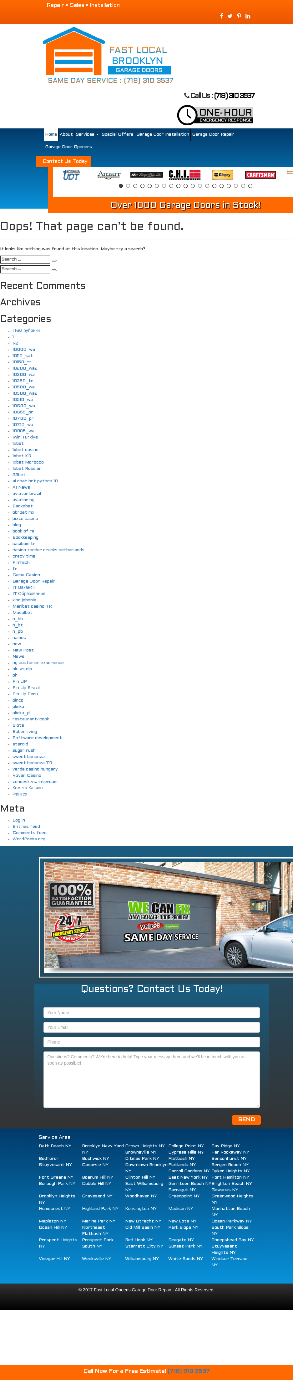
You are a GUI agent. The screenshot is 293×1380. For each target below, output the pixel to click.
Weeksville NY (96, 1259)
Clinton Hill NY (140, 1177)
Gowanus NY (224, 1190)
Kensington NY (141, 1209)
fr (15, 569)
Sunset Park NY (185, 1246)
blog (17, 525)
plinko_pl (21, 713)
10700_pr (23, 419)
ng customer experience (38, 663)
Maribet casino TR (32, 606)
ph (15, 675)
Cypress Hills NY (186, 1152)
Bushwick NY (95, 1159)
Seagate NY (181, 1240)
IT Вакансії (24, 588)
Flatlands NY (182, 1165)
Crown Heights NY (145, 1146)
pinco (18, 700)
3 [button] (135, 186)
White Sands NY (185, 1259)
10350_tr (23, 381)
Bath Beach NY (55, 1146)
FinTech (21, 563)
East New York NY (188, 1177)
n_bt (18, 625)
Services (87, 134)
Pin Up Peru (25, 694)
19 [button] (250, 186)
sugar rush (24, 751)
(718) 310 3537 (234, 96)
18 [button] (243, 186)
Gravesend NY (97, 1196)
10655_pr (23, 412)
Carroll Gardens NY (189, 1171)
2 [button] (128, 186)
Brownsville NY (141, 1152)
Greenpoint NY (184, 1196)
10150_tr (22, 362)
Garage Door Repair (213, 134)
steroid (20, 744)
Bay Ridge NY (225, 1146)
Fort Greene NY (56, 1177)
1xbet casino (25, 450)
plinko (18, 707)
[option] (71, 175)
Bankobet (23, 506)
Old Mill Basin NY (142, 1228)
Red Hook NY (139, 1240)
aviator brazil (27, 494)
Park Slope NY (183, 1228)
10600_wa (24, 406)
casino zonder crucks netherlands (48, 550)
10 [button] (186, 186)
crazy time (24, 556)
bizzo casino (25, 519)
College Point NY (186, 1146)
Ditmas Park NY (142, 1159)
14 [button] (214, 186)
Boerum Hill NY (97, 1177)
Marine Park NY (98, 1221)
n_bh (18, 619)
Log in (19, 820)
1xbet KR (22, 456)
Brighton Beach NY (231, 1184)
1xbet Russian (27, 469)
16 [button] (229, 186)
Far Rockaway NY (230, 1152)
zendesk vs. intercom (35, 782)
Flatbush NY (181, 1159)
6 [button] (157, 186)
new (17, 644)
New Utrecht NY (143, 1221)
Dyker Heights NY (230, 1171)
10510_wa (23, 400)
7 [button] (164, 186)
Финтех (20, 794)
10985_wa (23, 431)
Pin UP (20, 682)
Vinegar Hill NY (54, 1259)
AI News (21, 487)
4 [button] (142, 186)
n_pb (18, 632)
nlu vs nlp (22, 669)
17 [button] (236, 186)
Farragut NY (182, 1190)
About (66, 134)
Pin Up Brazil (26, 688)
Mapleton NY (52, 1221)
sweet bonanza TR (32, 763)
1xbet (18, 444)
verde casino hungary (35, 769)
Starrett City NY (144, 1246)
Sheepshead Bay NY (232, 1240)
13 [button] (207, 186)
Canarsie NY (95, 1165)
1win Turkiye (25, 437)
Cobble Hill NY (96, 1184)
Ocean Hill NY (53, 1228)
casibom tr (24, 544)
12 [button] (200, 186)
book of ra (23, 531)
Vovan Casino (27, 776)
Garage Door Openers (68, 147)
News (18, 657)
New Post (23, 650)
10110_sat (23, 356)
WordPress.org (29, 839)
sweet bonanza (29, 757)
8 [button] (171, 186)
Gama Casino (26, 575)
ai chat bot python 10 (35, 481)
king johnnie (24, 600)
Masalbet (23, 613)
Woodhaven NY (141, 1196)
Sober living (25, 732)
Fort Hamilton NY (230, 1177)
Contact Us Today (65, 161)
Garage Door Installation (162, 134)
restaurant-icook (31, 719)
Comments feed (30, 833)
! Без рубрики (26, 331)
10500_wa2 (25, 394)
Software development (37, 738)
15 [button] (222, 186)
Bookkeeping (25, 538)
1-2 (15, 343)
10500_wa (24, 387)
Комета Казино (28, 788)
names (19, 638)
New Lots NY (182, 1221)
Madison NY (180, 1209)
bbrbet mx (23, 513)
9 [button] (178, 186)
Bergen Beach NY (230, 1165)
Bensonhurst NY (229, 1159)
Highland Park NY (100, 1209)
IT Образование (29, 594)
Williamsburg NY (142, 1259)
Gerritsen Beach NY (189, 1184)
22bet (19, 475)
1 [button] (121, 186)
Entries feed (26, 827)
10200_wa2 (25, 368)
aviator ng (23, 500)
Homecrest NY (54, 1209)
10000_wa (24, 350)
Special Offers (118, 134)
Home (51, 134)
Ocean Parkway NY (231, 1221)
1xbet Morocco (28, 462)
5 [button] (150, 186)
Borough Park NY (57, 1184)
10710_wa (23, 425)
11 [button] (193, 186)
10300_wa (24, 375)
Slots (18, 726)
